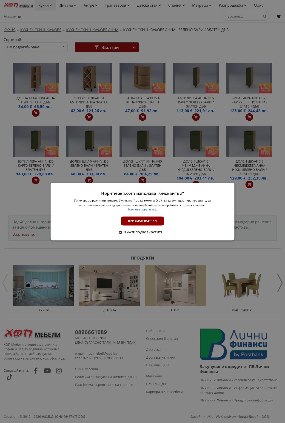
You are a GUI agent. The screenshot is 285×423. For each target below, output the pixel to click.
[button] (142, 232)
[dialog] (142, 211)
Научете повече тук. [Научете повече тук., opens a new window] (142, 210)
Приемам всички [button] (142, 221)
